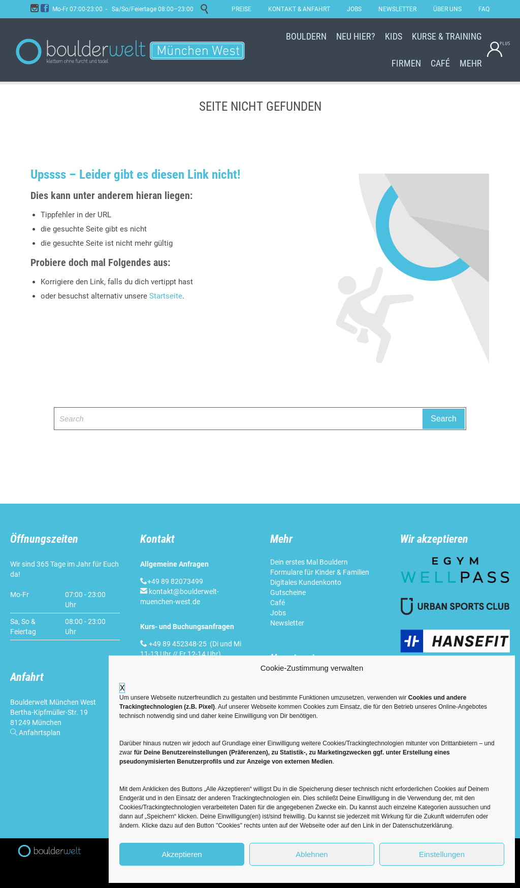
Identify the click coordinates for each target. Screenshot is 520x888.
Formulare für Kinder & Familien (319, 572)
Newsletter (287, 623)
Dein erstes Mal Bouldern (309, 562)
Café (277, 603)
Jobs (278, 613)
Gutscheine (288, 592)
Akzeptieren (181, 854)
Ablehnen (312, 854)
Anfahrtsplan (39, 733)
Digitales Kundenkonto (305, 582)
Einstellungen (442, 854)
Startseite (165, 296)
